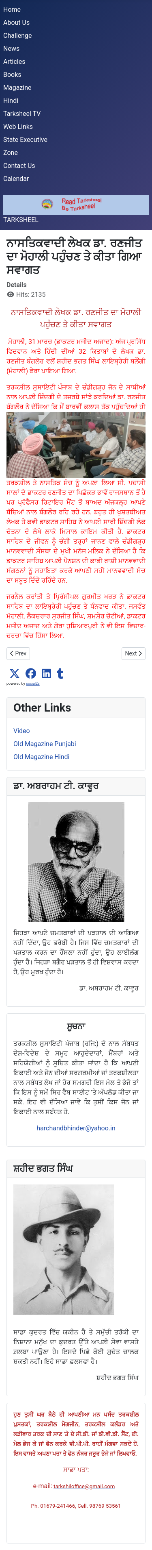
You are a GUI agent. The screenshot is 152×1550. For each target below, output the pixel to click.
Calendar (16, 179)
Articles (14, 61)
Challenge (17, 35)
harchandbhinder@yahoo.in (76, 1128)
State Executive (25, 140)
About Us (16, 22)
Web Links (18, 127)
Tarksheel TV (22, 114)
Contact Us (19, 166)
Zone (10, 153)
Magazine (17, 87)
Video (21, 731)
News (11, 48)
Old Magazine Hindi (41, 757)
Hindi (10, 100)
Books (12, 74)
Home (12, 9)
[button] (14, 673)
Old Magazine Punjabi (44, 744)
